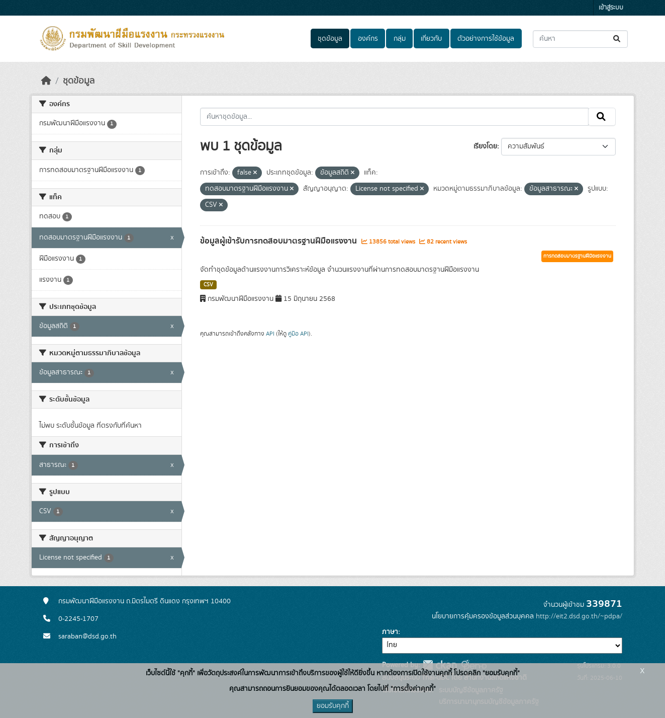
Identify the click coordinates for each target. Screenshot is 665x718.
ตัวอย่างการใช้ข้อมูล (485, 39)
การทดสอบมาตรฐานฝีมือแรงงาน (577, 256)
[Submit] (617, 39)
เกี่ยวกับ (431, 39)
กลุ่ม (400, 39)
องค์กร (368, 39)
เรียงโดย (485, 146)
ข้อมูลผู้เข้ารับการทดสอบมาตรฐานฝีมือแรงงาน (279, 241)
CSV (208, 285)
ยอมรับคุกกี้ (333, 706)
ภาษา (390, 632)
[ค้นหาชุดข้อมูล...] (580, 39)
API (270, 333)
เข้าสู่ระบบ (611, 8)
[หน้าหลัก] (46, 81)
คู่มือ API (298, 333)
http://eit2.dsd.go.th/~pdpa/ (579, 616)
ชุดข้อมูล (330, 39)
